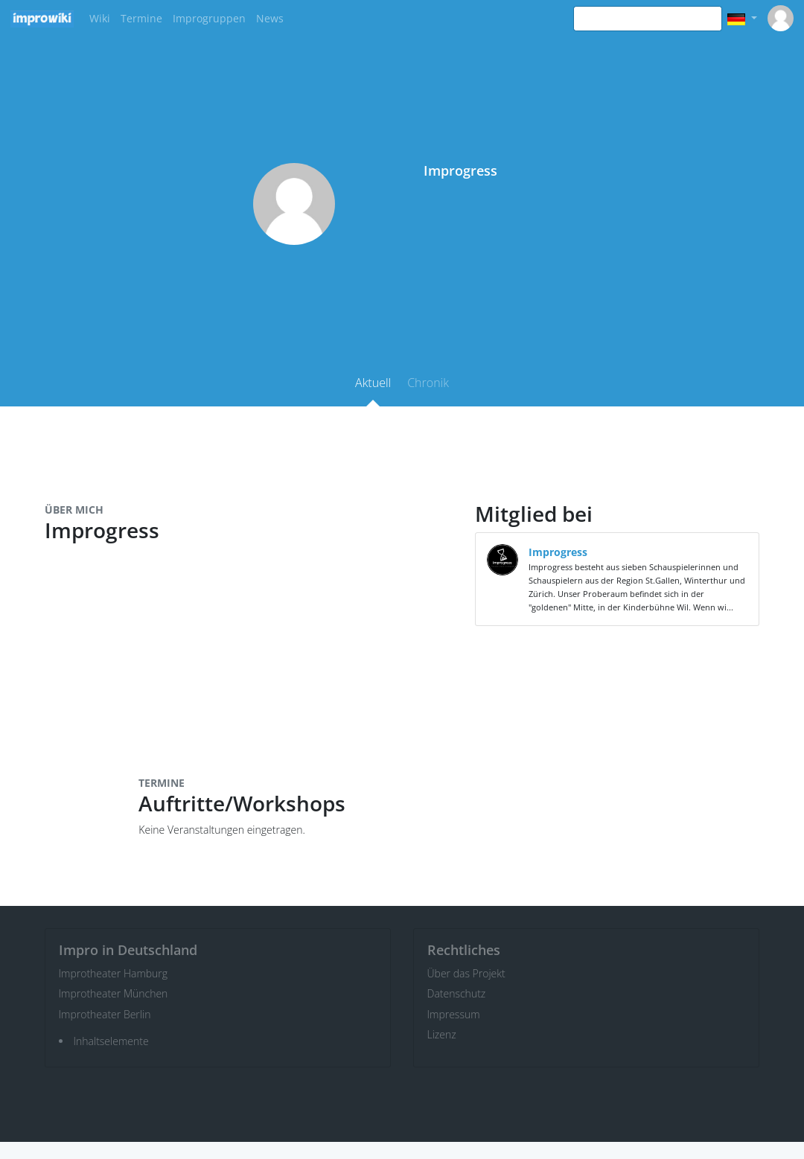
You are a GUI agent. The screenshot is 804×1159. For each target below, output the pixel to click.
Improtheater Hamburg (113, 973)
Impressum (453, 1014)
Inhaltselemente (111, 1041)
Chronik (428, 382)
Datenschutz (456, 993)
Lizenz (441, 1034)
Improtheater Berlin (105, 1014)
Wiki (99, 18)
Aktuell (373, 382)
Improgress (558, 552)
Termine (141, 18)
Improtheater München (113, 993)
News (270, 18)
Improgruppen (209, 18)
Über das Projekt (466, 973)
